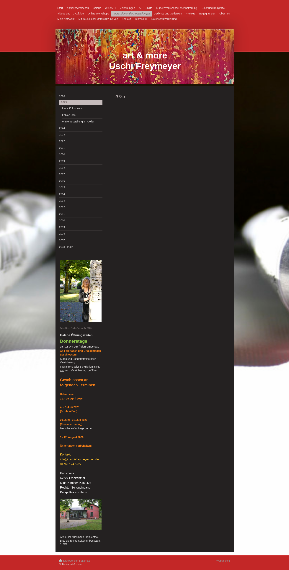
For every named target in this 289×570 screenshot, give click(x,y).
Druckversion (69, 560)
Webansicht (223, 560)
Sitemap (85, 560)
